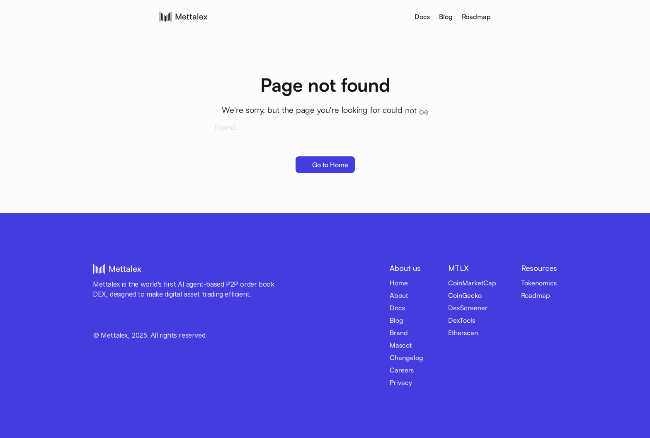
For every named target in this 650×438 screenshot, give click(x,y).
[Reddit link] (171, 320)
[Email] (196, 320)
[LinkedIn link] (147, 320)
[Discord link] (134, 320)
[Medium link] (184, 320)
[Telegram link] (122, 320)
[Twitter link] (97, 320)
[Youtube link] (109, 320)
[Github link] (159, 320)
